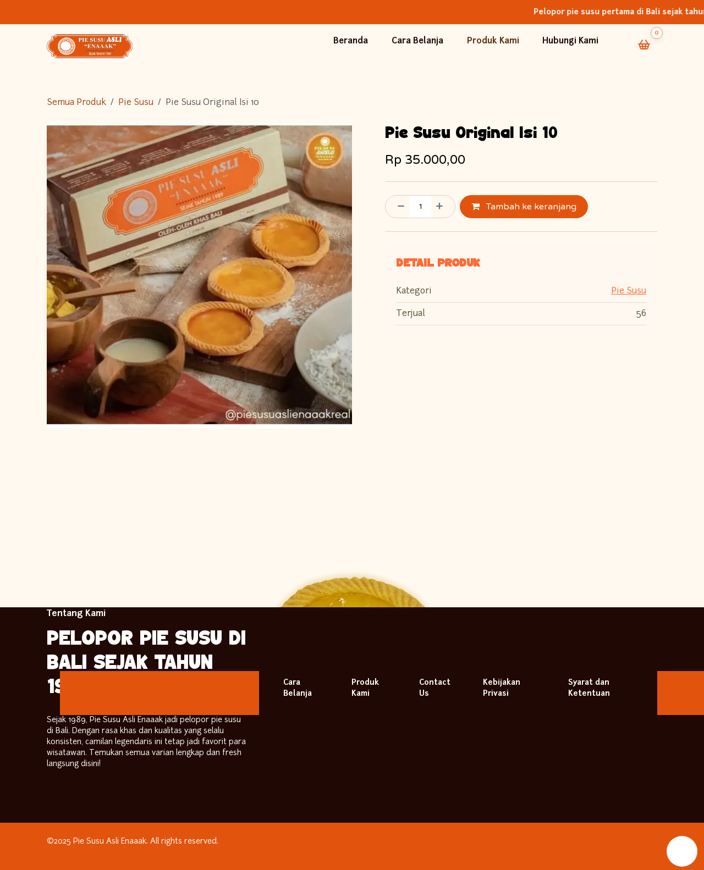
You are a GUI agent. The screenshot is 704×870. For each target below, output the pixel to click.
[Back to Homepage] (90, 46)
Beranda (351, 41)
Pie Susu (135, 102)
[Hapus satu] (398, 207)
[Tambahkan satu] (443, 207)
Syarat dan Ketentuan (589, 688)
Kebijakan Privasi (501, 688)
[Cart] (644, 44)
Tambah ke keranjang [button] (523, 206)
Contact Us (434, 688)
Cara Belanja (418, 41)
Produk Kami (494, 41)
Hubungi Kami (572, 41)
